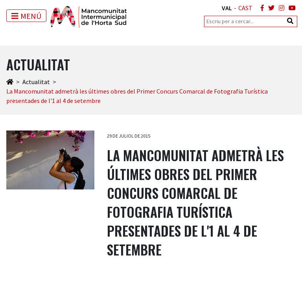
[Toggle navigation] (26, 15)
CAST (245, 8)
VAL (227, 8)
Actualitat (36, 82)
